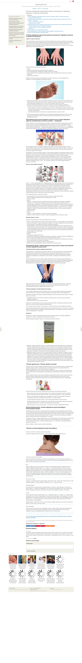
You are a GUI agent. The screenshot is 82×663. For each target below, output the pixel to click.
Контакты (31, 588)
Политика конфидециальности (34, 589)
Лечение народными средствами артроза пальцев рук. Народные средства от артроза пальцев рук (48, 16)
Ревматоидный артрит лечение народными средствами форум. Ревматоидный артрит (45, 31)
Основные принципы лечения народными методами (39, 27)
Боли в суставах (55, 520)
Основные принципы (66, 520)
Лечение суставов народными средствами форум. (38, 32)
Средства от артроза (38, 520)
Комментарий (29, 543)
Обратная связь (52, 588)
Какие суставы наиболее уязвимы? (36, 21)
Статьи (39, 8)
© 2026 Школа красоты (12, 588)
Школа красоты (41, 4)
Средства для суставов (44, 520)
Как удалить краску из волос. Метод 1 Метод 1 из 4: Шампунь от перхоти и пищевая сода (16, 34)
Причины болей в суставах (34, 23)
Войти (70, 1)
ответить (34, 538)
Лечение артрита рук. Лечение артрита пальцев (38, 29)
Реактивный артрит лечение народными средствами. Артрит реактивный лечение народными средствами (50, 24)
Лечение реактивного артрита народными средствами (40, 25)
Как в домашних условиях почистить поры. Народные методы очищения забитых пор (16, 23)
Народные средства (32, 520)
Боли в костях (50, 520)
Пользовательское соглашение (37, 588)
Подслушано (45, 8)
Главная (34, 8)
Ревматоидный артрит (31, 521)
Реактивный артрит (60, 520)
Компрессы (31, 28)
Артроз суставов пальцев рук (35, 17)
